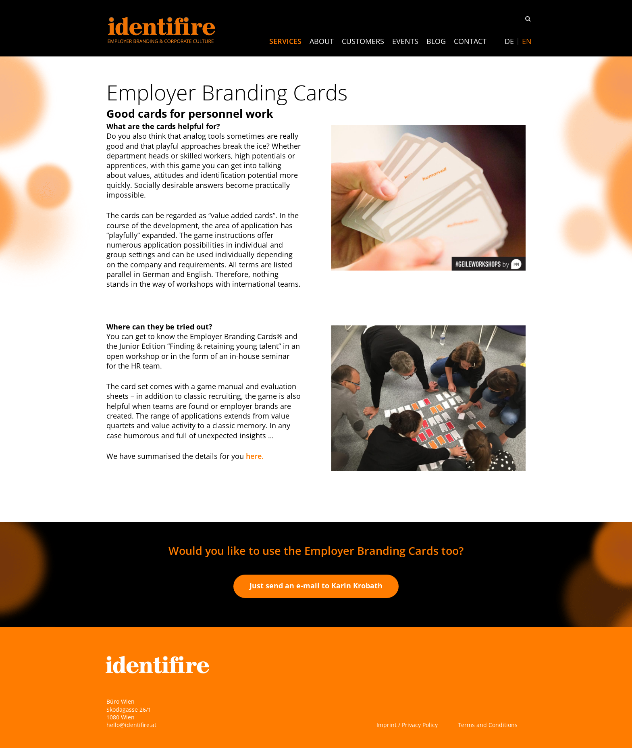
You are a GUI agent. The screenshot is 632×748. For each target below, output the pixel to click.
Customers (363, 41)
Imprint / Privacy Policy (407, 725)
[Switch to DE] (509, 41)
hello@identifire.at (131, 725)
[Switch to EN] (527, 41)
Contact (470, 41)
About (322, 41)
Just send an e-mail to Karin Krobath (316, 585)
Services (285, 41)
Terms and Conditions (488, 725)
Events (405, 41)
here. (255, 456)
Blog (436, 41)
